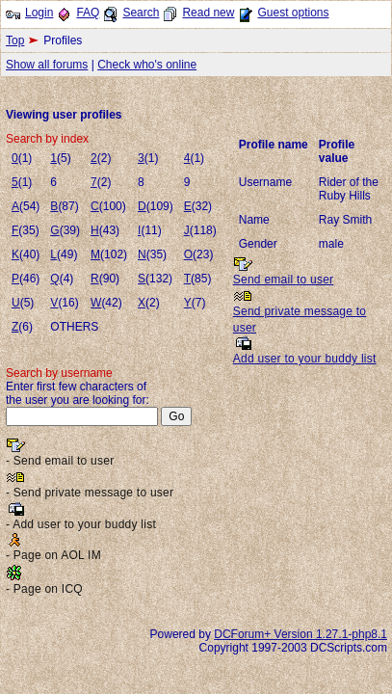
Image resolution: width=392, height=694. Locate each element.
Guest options (292, 12)
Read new (208, 12)
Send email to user (283, 279)
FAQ (87, 12)
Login (39, 12)
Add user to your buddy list (305, 358)
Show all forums (47, 64)
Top (15, 40)
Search (140, 12)
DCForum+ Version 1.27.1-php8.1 (300, 634)
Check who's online (146, 64)
